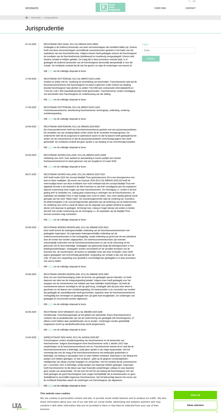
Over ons (160, 9)
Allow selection (195, 383)
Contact (190, 9)
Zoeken (151, 58)
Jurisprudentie (51, 17)
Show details (161, 407)
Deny (195, 393)
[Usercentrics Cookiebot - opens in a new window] (19, 407)
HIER (50, 71)
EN (194, 3)
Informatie (31, 9)
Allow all (195, 372)
